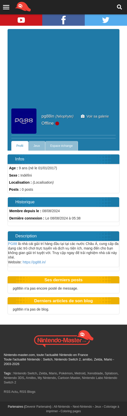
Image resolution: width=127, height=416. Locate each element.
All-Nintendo (62, 406)
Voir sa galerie (95, 116)
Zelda (43, 373)
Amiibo (31, 378)
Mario (53, 373)
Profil (19, 146)
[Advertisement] (63, 70)
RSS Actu (11, 392)
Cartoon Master (69, 378)
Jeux (36, 146)
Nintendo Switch (25, 373)
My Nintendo (46, 378)
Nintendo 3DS (14, 378)
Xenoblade (95, 373)
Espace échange (61, 146)
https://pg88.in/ (34, 262)
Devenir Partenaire (37, 406)
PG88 (12, 244)
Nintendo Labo (92, 378)
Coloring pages (71, 411)
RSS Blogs (27, 392)
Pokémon (66, 373)
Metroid (79, 373)
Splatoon (111, 373)
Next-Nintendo (82, 406)
